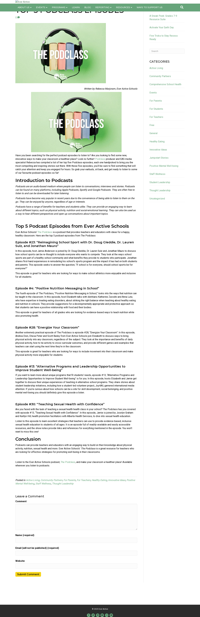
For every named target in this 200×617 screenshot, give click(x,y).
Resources (123, 14)
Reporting (102, 14)
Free (151, 141)
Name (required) (24, 551)
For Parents (69, 496)
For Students (156, 124)
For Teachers (83, 496)
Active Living (33, 496)
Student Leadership (159, 198)
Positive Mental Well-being (163, 181)
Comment (21, 517)
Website (20, 576)
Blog (87, 14)
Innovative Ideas (116, 496)
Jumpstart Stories (158, 173)
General (153, 149)
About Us (23, 14)
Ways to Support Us (149, 14)
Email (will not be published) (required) (37, 563)
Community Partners (51, 496)
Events (40, 14)
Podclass (100, 174)
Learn (76, 14)
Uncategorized (157, 214)
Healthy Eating (99, 496)
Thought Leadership (62, 499)
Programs (58, 14)
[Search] (182, 14)
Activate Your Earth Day (161, 43)
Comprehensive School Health (165, 100)
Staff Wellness (43, 499)
